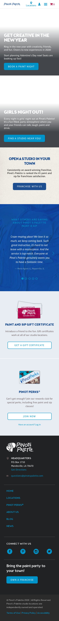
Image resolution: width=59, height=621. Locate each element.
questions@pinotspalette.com (27, 475)
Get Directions (18, 469)
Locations (13, 498)
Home (10, 491)
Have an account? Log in (29, 424)
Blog (9, 519)
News (10, 526)
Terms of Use (13, 613)
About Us (12, 512)
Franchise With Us (29, 186)
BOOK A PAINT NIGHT (21, 66)
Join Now (29, 416)
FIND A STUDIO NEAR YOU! (24, 138)
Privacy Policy (29, 613)
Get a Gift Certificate (29, 345)
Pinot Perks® (14, 505)
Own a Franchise (22, 579)
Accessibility (43, 613)
